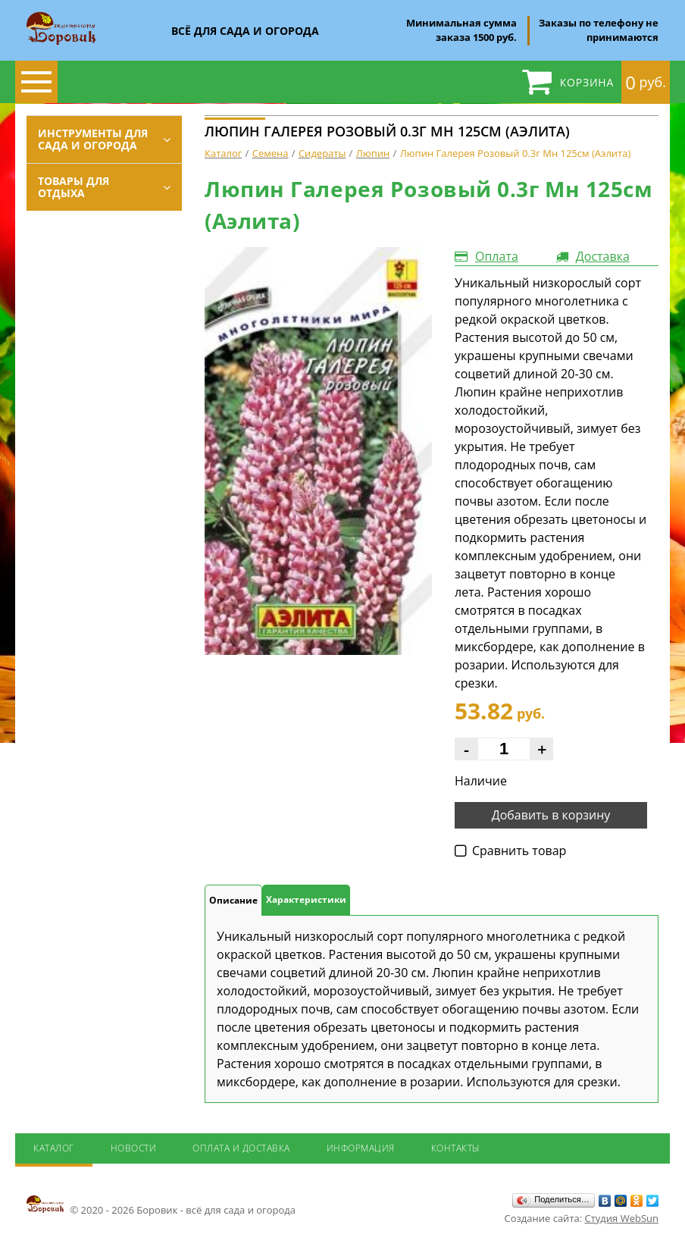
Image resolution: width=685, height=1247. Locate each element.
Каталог (53, 1148)
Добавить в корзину (551, 815)
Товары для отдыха (73, 187)
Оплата (496, 256)
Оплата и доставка (241, 1148)
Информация (361, 1148)
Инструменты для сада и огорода (93, 139)
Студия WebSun (621, 1218)
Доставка (603, 256)
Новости (134, 1148)
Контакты (455, 1148)
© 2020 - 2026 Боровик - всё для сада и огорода (161, 1205)
